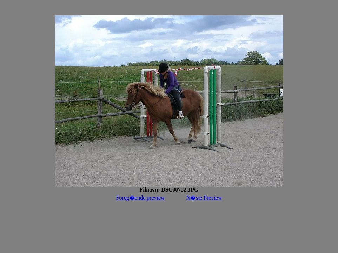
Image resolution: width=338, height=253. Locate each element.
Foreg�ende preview (140, 198)
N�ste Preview (204, 198)
